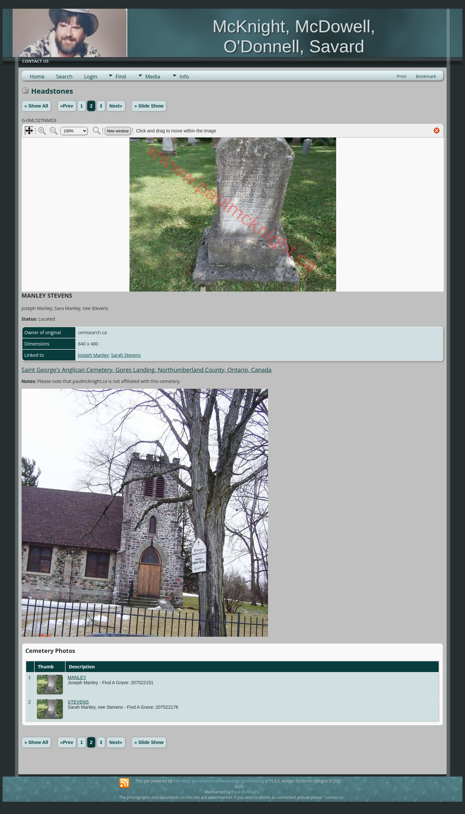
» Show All (36, 105)
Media (152, 76)
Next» (115, 105)
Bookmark (426, 76)
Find (121, 76)
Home (37, 76)
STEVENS (78, 702)
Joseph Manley (93, 355)
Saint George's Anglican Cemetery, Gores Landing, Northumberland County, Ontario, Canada (147, 370)
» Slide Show (148, 105)
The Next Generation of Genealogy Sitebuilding (218, 781)
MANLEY (77, 677)
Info (184, 76)
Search (64, 76)
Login (90, 76)
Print (401, 76)
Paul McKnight (245, 792)
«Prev (66, 105)
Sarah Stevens (126, 355)
